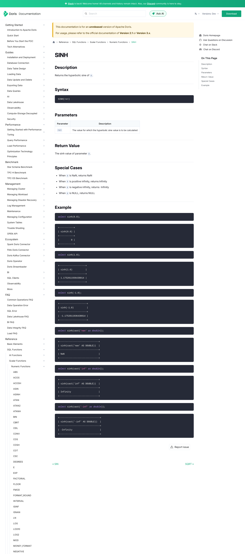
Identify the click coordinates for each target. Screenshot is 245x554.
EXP (15, 473)
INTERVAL (18, 501)
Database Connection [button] (18, 63)
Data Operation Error (17, 305)
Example (205, 85)
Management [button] (12, 183)
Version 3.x (143, 33)
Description (206, 64)
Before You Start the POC (20, 41)
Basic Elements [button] (14, 344)
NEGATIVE (18, 551)
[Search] (114, 13)
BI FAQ (10, 322)
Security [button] (11, 119)
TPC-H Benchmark (16, 172)
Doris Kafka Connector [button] (18, 255)
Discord (151, 3)
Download (231, 13)
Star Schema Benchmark (19, 167)
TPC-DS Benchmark (17, 178)
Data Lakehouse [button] (15, 102)
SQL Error (12, 311)
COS (15, 439)
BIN (15, 417)
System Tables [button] (14, 222)
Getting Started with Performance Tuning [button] (24, 132)
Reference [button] (11, 339)
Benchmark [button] (11, 162)
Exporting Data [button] (14, 85)
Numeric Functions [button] (20, 366)
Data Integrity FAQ (16, 327)
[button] (197, 13)
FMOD (16, 489)
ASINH (16, 394)
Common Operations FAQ (20, 299)
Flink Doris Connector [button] (18, 249)
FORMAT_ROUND (22, 495)
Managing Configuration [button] (19, 216)
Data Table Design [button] (16, 68)
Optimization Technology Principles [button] (20, 154)
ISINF (16, 506)
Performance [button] (12, 124)
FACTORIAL (19, 478)
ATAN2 (17, 405)
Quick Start (13, 35)
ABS (15, 372)
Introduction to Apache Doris (21, 30)
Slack (71, 3)
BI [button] (8, 272)
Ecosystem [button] (11, 239)
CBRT (16, 422)
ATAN (16, 400)
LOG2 (16, 534)
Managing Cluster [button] (16, 188)
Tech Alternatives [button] (16, 46)
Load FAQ (12, 333)
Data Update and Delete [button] (19, 79)
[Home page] (53, 42)
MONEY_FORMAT (22, 545)
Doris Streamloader (17, 266)
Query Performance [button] (17, 140)
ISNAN (16, 512)
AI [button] (8, 96)
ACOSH (17, 383)
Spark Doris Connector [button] (18, 244)
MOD (16, 540)
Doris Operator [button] (14, 261)
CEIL (15, 428)
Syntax (204, 68)
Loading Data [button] (14, 74)
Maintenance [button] (13, 211)
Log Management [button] (16, 205)
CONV (16, 433)
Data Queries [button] (13, 91)
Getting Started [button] (14, 24)
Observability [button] (14, 107)
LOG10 (16, 529)
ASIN (16, 388)
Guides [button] (9, 52)
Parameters (206, 72)
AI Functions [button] (15, 355)
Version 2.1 (126, 33)
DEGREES (18, 461)
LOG (15, 523)
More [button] (9, 289)
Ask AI (158, 13)
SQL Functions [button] (14, 349)
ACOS (16, 377)
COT (15, 450)
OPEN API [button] (12, 233)
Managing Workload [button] (17, 194)
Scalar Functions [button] (17, 360)
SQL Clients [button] (13, 278)
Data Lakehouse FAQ (18, 316)
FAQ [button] (7, 294)
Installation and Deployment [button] (21, 57)
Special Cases (207, 81)
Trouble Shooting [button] (15, 228)
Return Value (207, 77)
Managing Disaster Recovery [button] (22, 200)
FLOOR (17, 484)
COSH (16, 445)
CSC (15, 456)
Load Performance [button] (16, 145)
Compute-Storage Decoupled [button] (22, 113)
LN (14, 517)
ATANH (17, 411)
